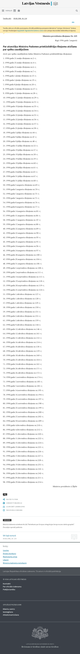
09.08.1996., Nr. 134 (20, 18)
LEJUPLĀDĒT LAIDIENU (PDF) (15, 507)
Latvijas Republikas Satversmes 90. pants (40, 644)
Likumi (5, 560)
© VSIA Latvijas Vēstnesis (14, 579)
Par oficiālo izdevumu (12, 586)
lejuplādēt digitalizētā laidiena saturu (30, 30)
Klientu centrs (9, 609)
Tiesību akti (7, 18)
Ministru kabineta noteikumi (15, 563)
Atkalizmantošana (11, 615)
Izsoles (6, 550)
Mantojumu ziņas (10, 556)
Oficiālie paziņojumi (12, 605)
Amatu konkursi (9, 553)
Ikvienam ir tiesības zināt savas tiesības (40, 647)
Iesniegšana (8, 612)
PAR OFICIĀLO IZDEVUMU (14, 510)
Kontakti (7, 583)
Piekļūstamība (9, 589)
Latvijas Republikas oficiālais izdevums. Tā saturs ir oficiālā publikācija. (32, 571)
